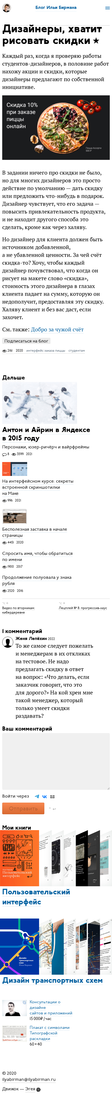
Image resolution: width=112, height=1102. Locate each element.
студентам (76, 350)
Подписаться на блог (26, 341)
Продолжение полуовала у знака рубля (37, 581)
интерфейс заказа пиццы (45, 350)
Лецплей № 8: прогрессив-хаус (83, 607)
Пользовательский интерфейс (36, 897)
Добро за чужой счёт (57, 329)
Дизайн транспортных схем (52, 981)
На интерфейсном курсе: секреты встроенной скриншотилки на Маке (37, 487)
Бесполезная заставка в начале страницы (34, 532)
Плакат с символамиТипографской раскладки (50, 1033)
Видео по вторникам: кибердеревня (18, 609)
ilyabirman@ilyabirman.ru (29, 1079)
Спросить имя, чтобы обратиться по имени (37, 556)
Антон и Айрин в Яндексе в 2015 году (46, 434)
